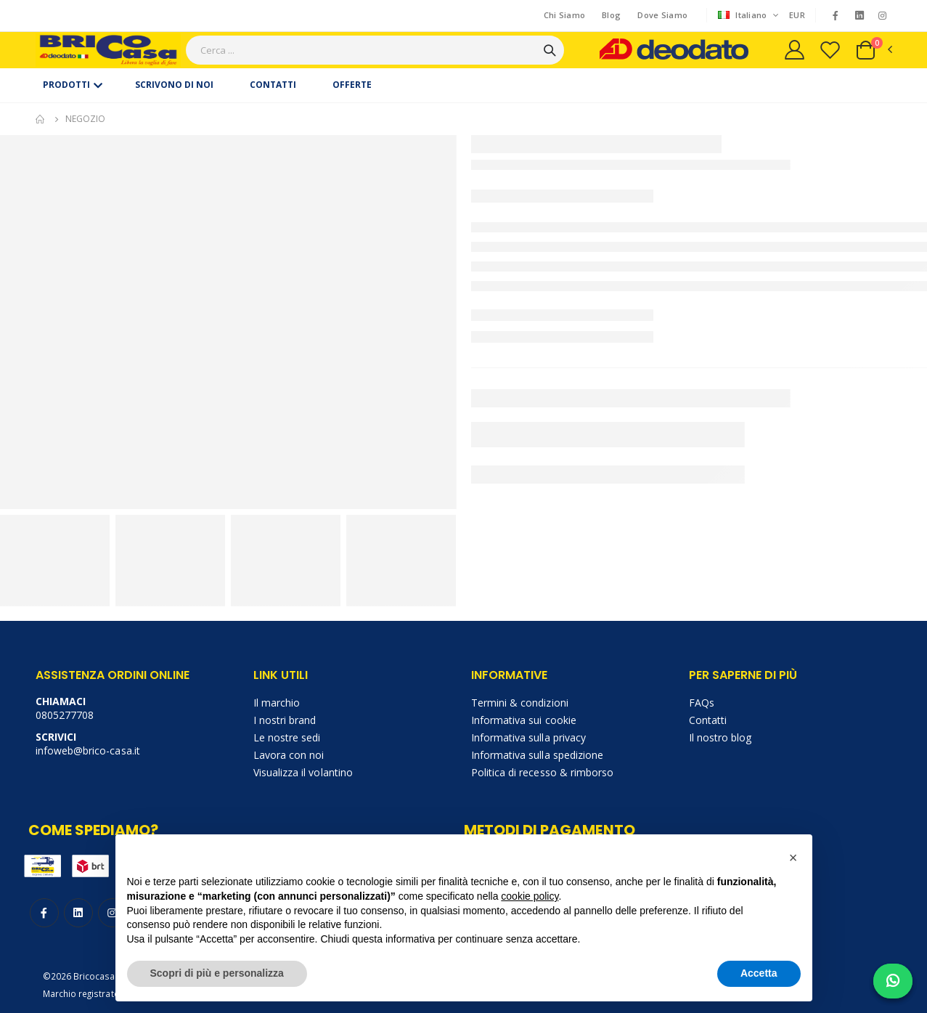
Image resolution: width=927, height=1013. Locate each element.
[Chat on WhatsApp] (892, 981)
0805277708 (65, 715)
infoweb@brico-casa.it (88, 750)
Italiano (743, 14)
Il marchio (277, 702)
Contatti (708, 720)
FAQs (701, 702)
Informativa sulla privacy (529, 737)
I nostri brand (285, 720)
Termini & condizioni (519, 702)
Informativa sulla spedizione (537, 755)
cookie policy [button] (529, 896)
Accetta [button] (758, 973)
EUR (797, 14)
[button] (873, 50)
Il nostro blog (720, 737)
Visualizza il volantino (303, 772)
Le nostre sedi (287, 737)
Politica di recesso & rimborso (542, 772)
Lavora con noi (288, 755)
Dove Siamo (662, 14)
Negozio (85, 119)
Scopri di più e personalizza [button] (217, 973)
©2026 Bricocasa (79, 976)
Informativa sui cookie (523, 720)
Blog (611, 14)
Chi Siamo (564, 14)
